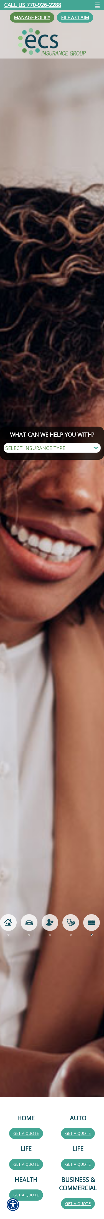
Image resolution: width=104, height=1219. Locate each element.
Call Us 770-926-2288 (32, 5)
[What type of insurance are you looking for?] (52, 448)
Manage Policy (32, 17)
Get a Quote (26, 1133)
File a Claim (75, 17)
